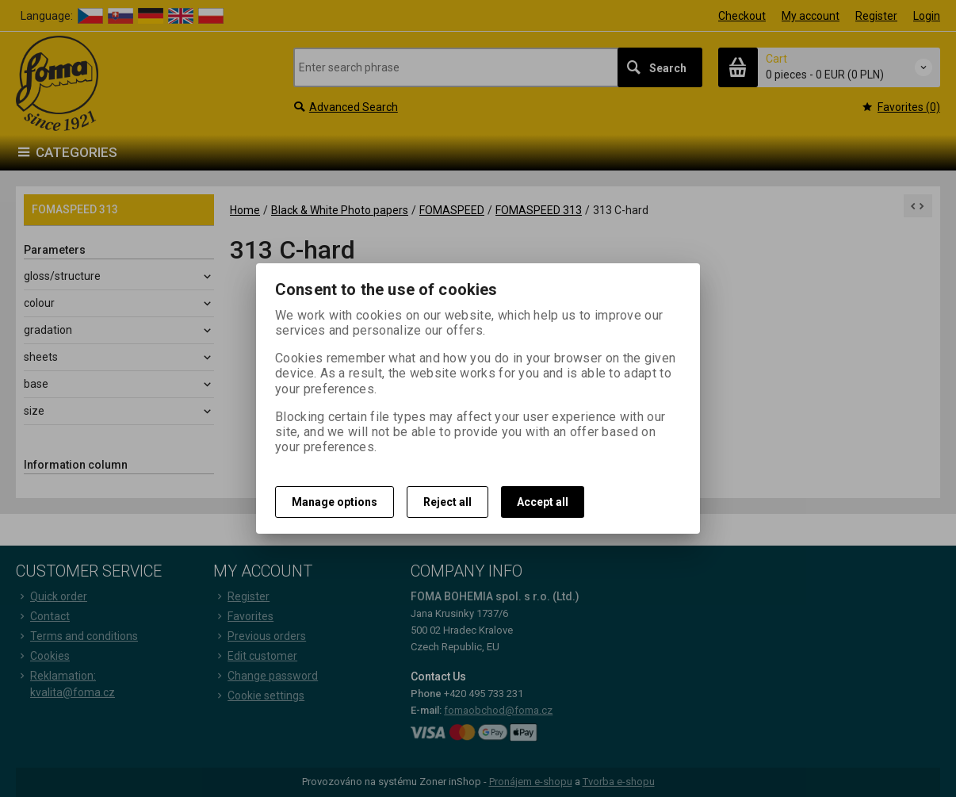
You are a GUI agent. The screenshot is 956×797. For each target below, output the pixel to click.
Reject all (447, 502)
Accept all (542, 502)
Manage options (334, 502)
